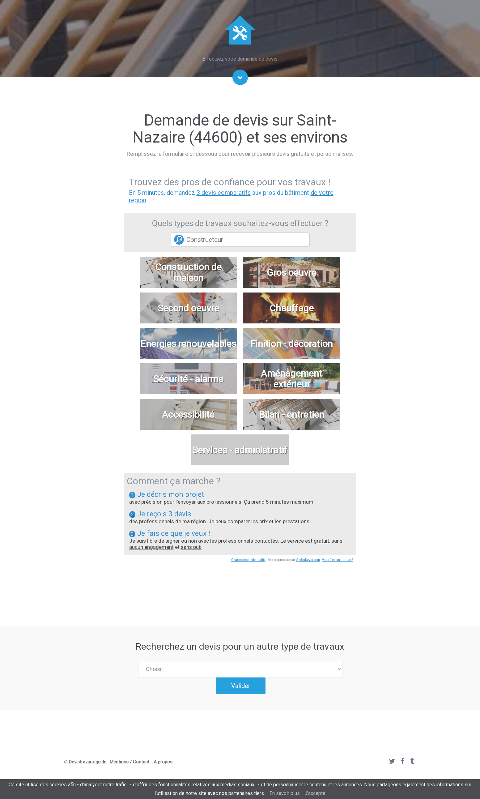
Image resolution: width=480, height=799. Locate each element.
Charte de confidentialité (248, 560)
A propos (163, 770)
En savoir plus (285, 793)
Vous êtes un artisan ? (337, 560)
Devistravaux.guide (87, 770)
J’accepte (314, 793)
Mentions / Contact (129, 770)
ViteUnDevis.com (308, 560)
